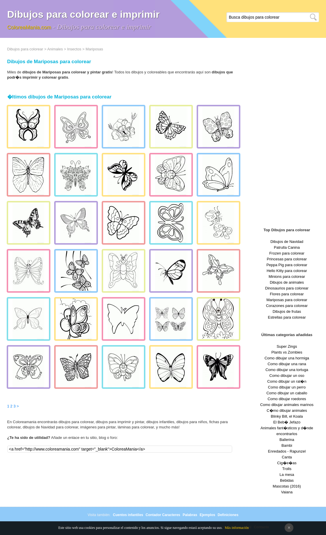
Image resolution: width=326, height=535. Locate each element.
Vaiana (287, 492)
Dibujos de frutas (287, 311)
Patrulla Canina (287, 247)
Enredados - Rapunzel (287, 451)
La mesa (287, 474)
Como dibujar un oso (286, 375)
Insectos (74, 49)
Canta (287, 457)
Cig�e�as (286, 463)
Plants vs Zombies (286, 352)
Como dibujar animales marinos (286, 404)
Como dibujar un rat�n (286, 381)
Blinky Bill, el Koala (287, 416)
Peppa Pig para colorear (286, 265)
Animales (55, 49)
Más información (237, 528)
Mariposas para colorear (286, 300)
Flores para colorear (287, 294)
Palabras (190, 515)
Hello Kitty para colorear (287, 271)
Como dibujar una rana (286, 364)
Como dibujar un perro (287, 387)
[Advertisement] (287, 134)
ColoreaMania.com (29, 27)
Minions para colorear (287, 276)
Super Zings (286, 346)
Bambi (286, 445)
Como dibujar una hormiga (287, 358)
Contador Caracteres (163, 515)
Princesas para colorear (287, 259)
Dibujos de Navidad (286, 241)
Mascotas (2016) (287, 486)
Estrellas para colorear (287, 317)
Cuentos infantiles (128, 515)
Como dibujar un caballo (286, 393)
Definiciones (228, 515)
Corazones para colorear (287, 305)
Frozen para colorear (286, 253)
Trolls (286, 469)
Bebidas (287, 480)
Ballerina (286, 439)
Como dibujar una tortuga (286, 370)
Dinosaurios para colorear (287, 288)
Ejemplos (207, 515)
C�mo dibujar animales (287, 410)
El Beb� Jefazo (286, 422)
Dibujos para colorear (25, 49)
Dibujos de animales (287, 282)
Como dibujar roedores (286, 399)
